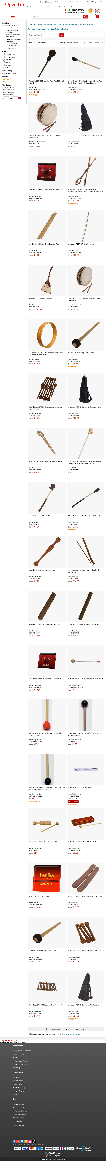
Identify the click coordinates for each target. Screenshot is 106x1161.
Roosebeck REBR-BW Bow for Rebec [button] (81, 244)
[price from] (6, 98)
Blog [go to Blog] (16, 1094)
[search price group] (19, 98)
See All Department (13, 17)
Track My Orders (69, 2)
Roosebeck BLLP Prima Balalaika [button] (40, 298)
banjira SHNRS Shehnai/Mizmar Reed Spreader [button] (45, 461)
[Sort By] (76, 42)
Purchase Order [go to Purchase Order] (20, 1104)
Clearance (48, 7)
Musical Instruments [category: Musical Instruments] (39, 24)
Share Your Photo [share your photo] (20, 1061)
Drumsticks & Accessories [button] (65, 1034)
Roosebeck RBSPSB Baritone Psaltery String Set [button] (46, 190)
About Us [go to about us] (17, 1057)
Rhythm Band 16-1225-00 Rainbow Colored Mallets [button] (86, 679)
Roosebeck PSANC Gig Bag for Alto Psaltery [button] (83, 1005)
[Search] (85, 16)
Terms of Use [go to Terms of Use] (19, 1107)
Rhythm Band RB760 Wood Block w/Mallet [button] (82, 842)
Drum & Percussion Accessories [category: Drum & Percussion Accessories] (77, 24)
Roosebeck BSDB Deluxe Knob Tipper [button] (42, 570)
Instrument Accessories (11, 28)
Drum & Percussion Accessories (11, 31)
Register (49, 2)
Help (88, 2)
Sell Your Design (20, 1087)
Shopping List (80, 2)
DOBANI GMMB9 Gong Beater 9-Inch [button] (81, 353)
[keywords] (57, 16)
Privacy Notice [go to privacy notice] (19, 1054)
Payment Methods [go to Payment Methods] (20, 1114)
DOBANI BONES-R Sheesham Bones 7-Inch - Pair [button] (85, 896)
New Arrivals (56, 7)
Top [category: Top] (29, 24)
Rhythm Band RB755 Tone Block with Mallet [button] (44, 842)
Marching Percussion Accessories (13, 36)
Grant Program (19, 1091)
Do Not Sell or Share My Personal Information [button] (28, 1145)
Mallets (12, 48)
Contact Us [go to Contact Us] (18, 1121)
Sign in (42, 2)
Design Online (19, 1118)
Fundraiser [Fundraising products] (18, 1084)
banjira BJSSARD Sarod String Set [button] (41, 896)
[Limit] (95, 42)
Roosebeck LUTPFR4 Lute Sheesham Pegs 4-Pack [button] (86, 950)
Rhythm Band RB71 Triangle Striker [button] (80, 787)
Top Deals (30, 7)
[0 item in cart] (97, 17)
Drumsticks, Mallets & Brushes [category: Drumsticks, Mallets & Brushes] (57, 29)
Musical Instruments (9, 25)
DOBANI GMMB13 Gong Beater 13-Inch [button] (43, 950)
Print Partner (18, 1081)
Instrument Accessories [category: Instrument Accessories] (56, 24)
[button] (97, 2)
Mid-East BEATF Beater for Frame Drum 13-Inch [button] (84, 516)
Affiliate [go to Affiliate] (17, 1077)
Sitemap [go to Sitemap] (17, 1068)
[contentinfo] (15, 5)
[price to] (15, 98)
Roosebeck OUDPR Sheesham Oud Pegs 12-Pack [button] (46, 1005)
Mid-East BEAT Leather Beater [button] (39, 516)
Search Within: (34, 35)
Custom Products (67, 7)
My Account (58, 2)
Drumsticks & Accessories (13, 44)
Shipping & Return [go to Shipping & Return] (20, 1111)
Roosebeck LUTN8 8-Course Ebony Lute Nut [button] (83, 624)
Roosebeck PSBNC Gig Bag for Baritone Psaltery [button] (85, 135)
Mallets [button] (77, 1034)
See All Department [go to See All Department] (21, 1064)
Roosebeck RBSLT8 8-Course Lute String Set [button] (45, 679)
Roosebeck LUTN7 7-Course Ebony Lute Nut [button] (44, 624)
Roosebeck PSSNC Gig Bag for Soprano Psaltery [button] (85, 407)
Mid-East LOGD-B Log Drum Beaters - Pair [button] (44, 244)
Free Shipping (39, 7)
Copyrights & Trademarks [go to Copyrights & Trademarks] (23, 1051)
